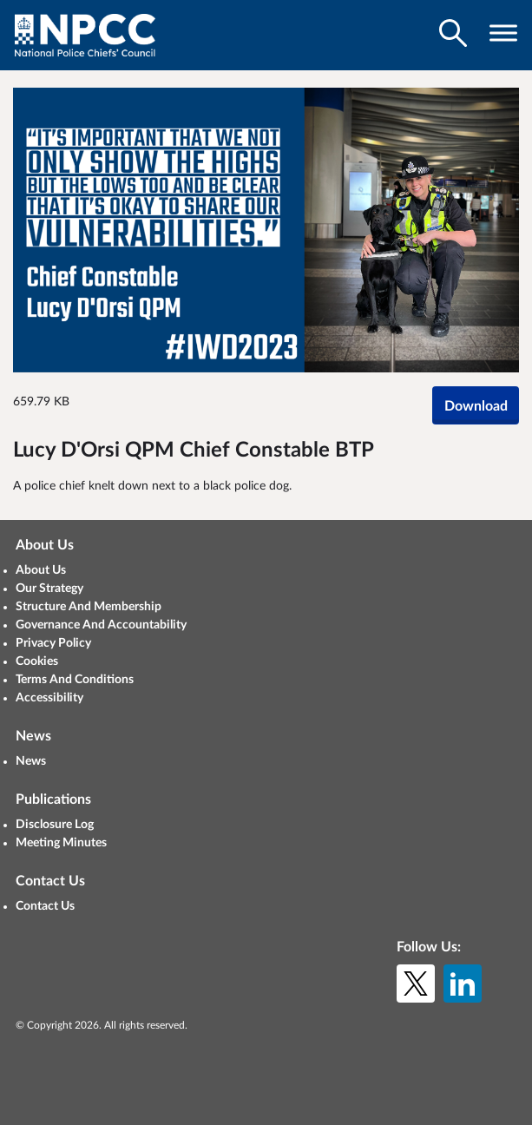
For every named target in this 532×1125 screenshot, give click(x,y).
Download (476, 406)
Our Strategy (49, 588)
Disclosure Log (55, 825)
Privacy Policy (53, 643)
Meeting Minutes (61, 843)
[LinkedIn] (462, 983)
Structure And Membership (88, 607)
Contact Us (45, 906)
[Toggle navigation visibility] (503, 33)
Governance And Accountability (101, 625)
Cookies (37, 661)
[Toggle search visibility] (453, 33)
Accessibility (49, 698)
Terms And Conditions (75, 680)
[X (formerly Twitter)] (416, 983)
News (31, 761)
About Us (41, 570)
